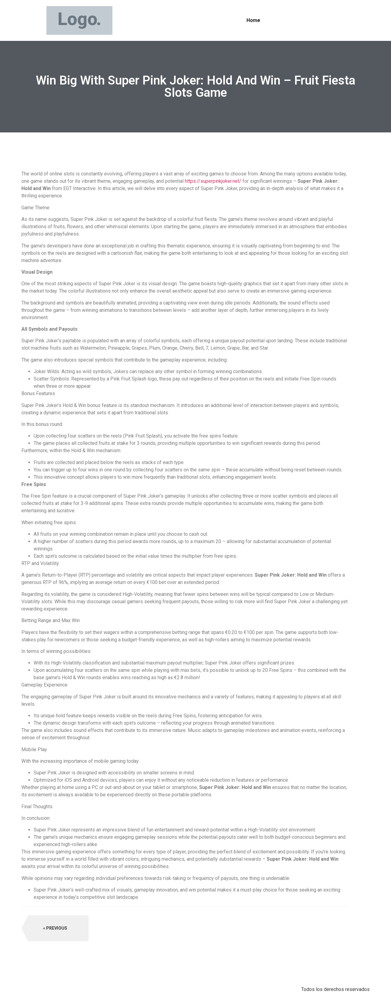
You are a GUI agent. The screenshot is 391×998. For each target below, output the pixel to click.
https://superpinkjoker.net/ (213, 181)
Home (253, 20)
